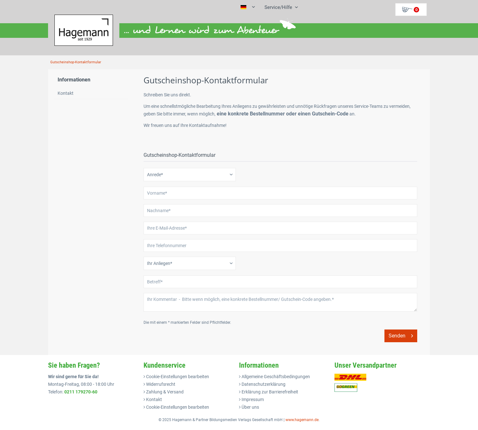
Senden (401, 335)
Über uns (250, 407)
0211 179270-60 (80, 391)
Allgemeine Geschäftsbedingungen (275, 376)
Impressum (252, 399)
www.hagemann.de (302, 420)
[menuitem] (279, 7)
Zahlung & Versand (164, 391)
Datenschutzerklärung (263, 384)
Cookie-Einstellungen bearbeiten (177, 376)
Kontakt (66, 93)
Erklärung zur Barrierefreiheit (269, 391)
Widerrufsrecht (160, 384)
